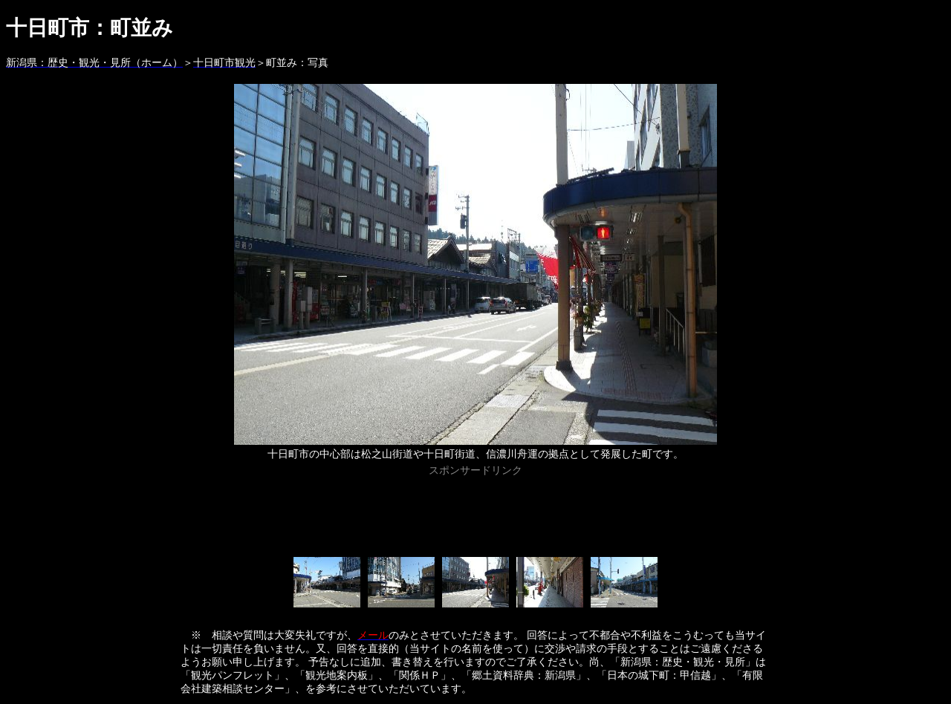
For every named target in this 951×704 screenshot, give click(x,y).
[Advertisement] (475, 513)
